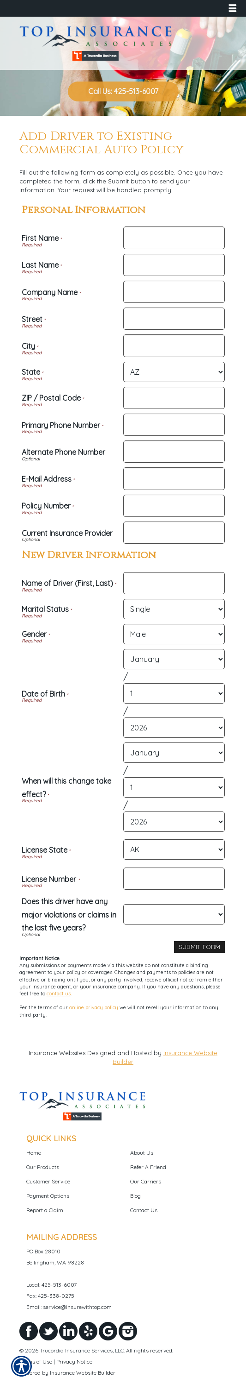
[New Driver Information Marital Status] (174, 609)
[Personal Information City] (174, 345)
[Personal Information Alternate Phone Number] (174, 451)
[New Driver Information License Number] (174, 879)
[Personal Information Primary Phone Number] (174, 425)
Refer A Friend (148, 1167)
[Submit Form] (199, 947)
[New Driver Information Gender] (174, 634)
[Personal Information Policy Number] (174, 506)
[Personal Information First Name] (174, 237)
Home (33, 1152)
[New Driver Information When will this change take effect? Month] (174, 752)
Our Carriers (145, 1181)
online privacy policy (93, 1007)
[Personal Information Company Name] (174, 292)
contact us (59, 993)
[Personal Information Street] (174, 319)
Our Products (42, 1167)
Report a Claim (44, 1210)
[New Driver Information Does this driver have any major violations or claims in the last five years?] (174, 914)
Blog (135, 1195)
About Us (141, 1152)
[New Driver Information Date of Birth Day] (174, 693)
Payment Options (47, 1195)
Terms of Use (35, 1361)
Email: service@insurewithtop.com (69, 1306)
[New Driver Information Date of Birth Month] (174, 659)
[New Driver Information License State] (174, 849)
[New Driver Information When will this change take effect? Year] (174, 821)
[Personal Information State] (174, 372)
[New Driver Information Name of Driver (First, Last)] (174, 583)
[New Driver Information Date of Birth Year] (174, 727)
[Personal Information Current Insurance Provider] (174, 533)
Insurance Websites (57, 1053)
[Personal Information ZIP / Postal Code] (174, 398)
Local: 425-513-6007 (51, 1284)
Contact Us (143, 1210)
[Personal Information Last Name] (174, 265)
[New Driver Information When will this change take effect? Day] (174, 787)
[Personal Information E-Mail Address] (174, 478)
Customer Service (48, 1181)
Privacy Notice (74, 1361)
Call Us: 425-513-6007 (123, 91)
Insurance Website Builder (82, 1372)
